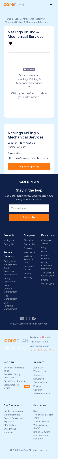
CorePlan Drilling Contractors (12, 376)
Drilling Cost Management (10, 263)
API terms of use (41, 393)
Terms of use (40, 382)
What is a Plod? (41, 421)
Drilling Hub (9, 244)
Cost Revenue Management (10, 305)
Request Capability (29, 166)
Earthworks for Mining (11, 386)
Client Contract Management (10, 288)
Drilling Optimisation (10, 280)
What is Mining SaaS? (40, 426)
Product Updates (45, 257)
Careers (28, 248)
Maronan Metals (12, 414)
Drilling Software (41, 432)
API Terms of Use (29, 268)
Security (28, 277)
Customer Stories (46, 242)
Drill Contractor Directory (41, 437)
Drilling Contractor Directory (46, 265)
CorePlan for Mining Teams (14, 369)
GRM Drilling (10, 425)
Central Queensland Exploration (14, 420)
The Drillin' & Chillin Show (43, 416)
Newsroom (29, 252)
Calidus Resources (13, 411)
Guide (44, 251)
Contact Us (29, 244)
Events (44, 279)
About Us (28, 240)
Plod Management (10, 297)
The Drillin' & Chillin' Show (47, 274)
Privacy (27, 273)
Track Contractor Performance (10, 271)
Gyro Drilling (10, 428)
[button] (51, 4)
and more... (9, 432)
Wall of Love (47, 283)
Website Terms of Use (28, 259)
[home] (14, 4)
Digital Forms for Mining (15, 381)
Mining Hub (9, 240)
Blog (43, 247)
